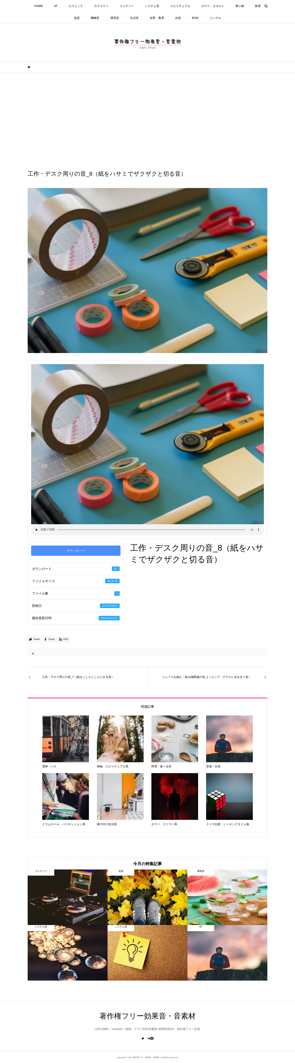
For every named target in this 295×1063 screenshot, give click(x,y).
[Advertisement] (147, 121)
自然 (178, 17)
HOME (38, 6)
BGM (195, 17)
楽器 (77, 17)
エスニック (76, 6)
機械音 (95, 17)
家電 (258, 6)
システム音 (152, 6)
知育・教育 (157, 17)
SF (56, 6)
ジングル (215, 17)
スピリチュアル (180, 6)
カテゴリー (101, 6)
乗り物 (239, 6)
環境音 (114, 17)
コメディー (126, 6)
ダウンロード (76, 550)
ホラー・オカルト (212, 6)
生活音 (134, 17)
